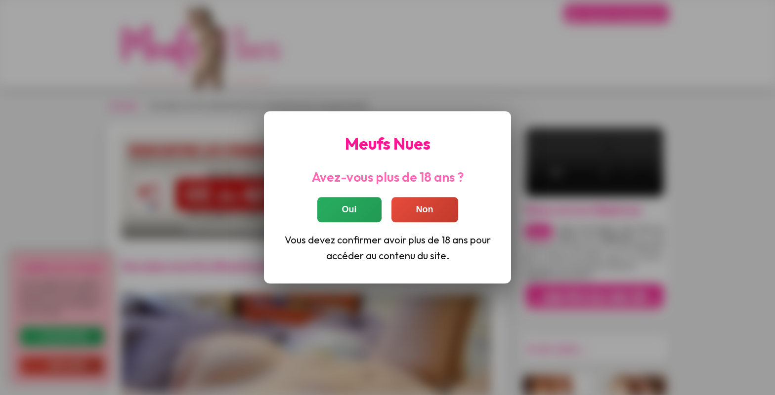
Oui (349, 210)
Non (424, 210)
